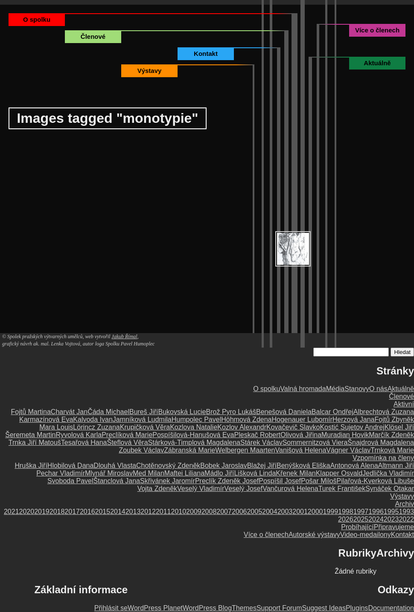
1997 (361, 511)
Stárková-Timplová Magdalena (194, 442)
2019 (42, 511)
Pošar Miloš (319, 480)
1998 (345, 511)
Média (335, 388)
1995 (391, 511)
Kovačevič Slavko (293, 427)
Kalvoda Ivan (93, 419)
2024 (376, 519)
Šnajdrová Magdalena (380, 442)
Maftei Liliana (184, 473)
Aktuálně (377, 63)
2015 (103, 511)
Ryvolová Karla (79, 434)
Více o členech (377, 30)
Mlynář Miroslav (109, 473)
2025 (361, 519)
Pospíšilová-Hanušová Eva (193, 434)
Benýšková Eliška (303, 465)
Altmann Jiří (396, 465)
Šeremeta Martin (30, 434)
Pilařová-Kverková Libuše (375, 480)
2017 (72, 511)
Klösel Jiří (399, 427)
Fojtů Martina (30, 411)
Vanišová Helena (301, 450)
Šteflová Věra (127, 442)
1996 (376, 511)
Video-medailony (365, 534)
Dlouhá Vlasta (114, 465)
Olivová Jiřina (300, 434)
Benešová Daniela (284, 411)
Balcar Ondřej (332, 411)
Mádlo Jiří (219, 473)
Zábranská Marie (189, 450)
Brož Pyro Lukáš (231, 411)
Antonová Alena (354, 465)
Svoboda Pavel (70, 480)
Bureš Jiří (143, 411)
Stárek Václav (261, 442)
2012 (148, 511)
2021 (11, 511)
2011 (163, 511)
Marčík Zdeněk (391, 434)
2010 (179, 511)
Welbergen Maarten (245, 450)
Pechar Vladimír (60, 473)
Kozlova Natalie (193, 427)
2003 (285, 511)
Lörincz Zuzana (96, 427)
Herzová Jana (353, 419)
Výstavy (149, 70)
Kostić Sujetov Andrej (352, 427)
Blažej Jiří (262, 465)
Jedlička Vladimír (388, 473)
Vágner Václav (348, 450)
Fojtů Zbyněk (394, 419)
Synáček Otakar (389, 488)
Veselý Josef (243, 488)
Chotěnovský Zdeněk (168, 465)
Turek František (342, 488)
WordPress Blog (207, 608)
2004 (269, 511)
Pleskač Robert (257, 434)
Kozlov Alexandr (241, 427)
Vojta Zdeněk (157, 488)
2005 (254, 511)
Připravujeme (394, 527)
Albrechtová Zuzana (383, 411)
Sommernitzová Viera (315, 442)
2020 (27, 511)
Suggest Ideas (324, 608)
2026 (345, 519)
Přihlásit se (111, 608)
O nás (378, 388)
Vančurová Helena (290, 488)
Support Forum (279, 608)
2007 (224, 511)
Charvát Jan (69, 411)
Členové (93, 36)
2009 (193, 511)
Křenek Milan (295, 473)
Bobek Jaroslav (223, 465)
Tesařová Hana (84, 442)
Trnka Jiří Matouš (35, 442)
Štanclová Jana (116, 480)
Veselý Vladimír (200, 488)
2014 (117, 511)
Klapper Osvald (339, 473)
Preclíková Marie (127, 434)
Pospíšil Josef (280, 480)
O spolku (36, 19)
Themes (244, 608)
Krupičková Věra (145, 427)
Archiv (404, 504)
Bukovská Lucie (182, 411)
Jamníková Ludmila (142, 419)
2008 (209, 511)
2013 (133, 511)
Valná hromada (303, 388)
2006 (239, 511)
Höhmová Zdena (246, 419)
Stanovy (356, 388)
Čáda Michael (108, 411)
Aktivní (404, 404)
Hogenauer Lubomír (301, 419)
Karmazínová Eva (46, 419)
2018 (57, 511)
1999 (330, 511)
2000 (315, 511)
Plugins (357, 608)
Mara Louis (56, 427)
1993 (406, 511)
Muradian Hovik (345, 434)
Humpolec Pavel (197, 419)
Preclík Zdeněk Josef (227, 480)
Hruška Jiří (31, 465)
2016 (87, 511)
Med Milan (148, 473)
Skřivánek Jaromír (167, 480)
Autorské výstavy (314, 534)
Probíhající (357, 527)
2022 (406, 519)
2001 (300, 511)
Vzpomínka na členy (383, 457)
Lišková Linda (255, 473)
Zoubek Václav (141, 450)
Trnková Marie (392, 450)
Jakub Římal (124, 336)
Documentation (391, 608)
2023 (391, 519)
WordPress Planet (155, 608)
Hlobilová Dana (70, 465)
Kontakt (206, 53)
